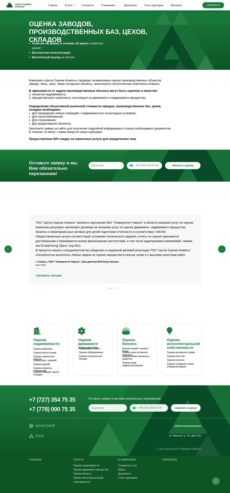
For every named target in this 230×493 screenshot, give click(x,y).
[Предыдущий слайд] (8, 249)
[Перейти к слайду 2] (112, 288)
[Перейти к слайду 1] (110, 288)
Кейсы (121, 469)
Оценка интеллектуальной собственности (183, 344)
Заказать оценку (183, 165)
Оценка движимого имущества (88, 344)
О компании (108, 5)
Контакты (176, 5)
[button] (213, 5)
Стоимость (87, 5)
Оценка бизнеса (129, 342)
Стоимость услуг (127, 465)
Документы (130, 5)
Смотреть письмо (49, 275)
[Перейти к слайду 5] (119, 288)
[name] (106, 165)
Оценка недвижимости (46, 342)
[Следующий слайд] (222, 249)
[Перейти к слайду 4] (117, 288)
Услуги (69, 5)
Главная (52, 5)
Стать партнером (153, 5)
